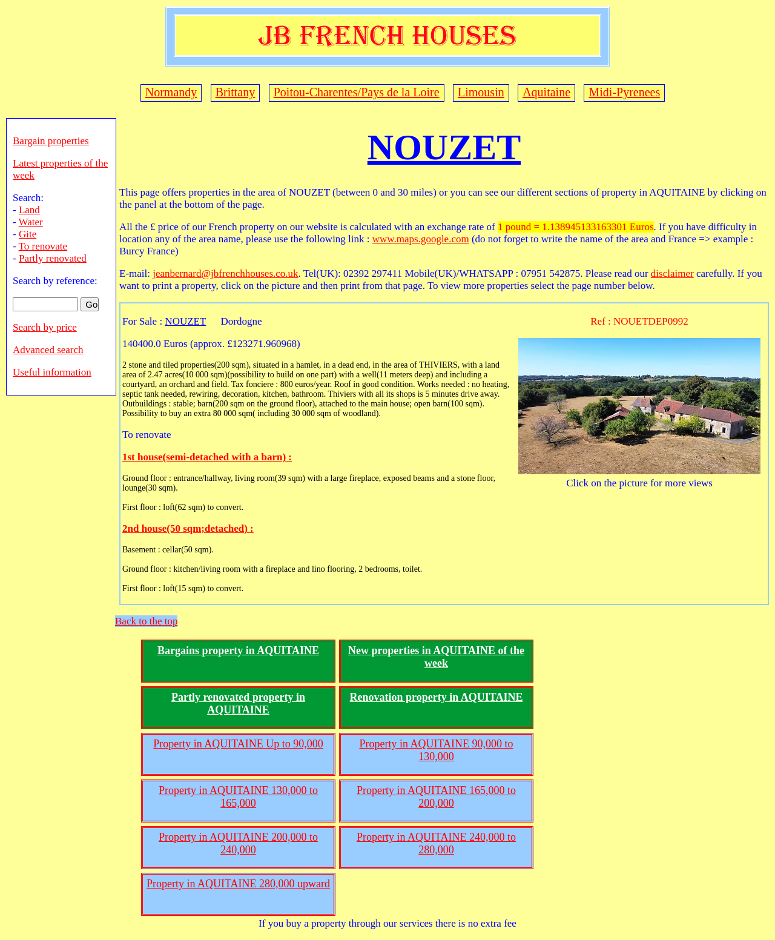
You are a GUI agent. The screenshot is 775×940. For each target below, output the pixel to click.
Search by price (45, 327)
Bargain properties (51, 141)
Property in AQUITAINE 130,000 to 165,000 (238, 796)
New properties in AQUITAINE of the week (436, 656)
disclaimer (672, 273)
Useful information (52, 372)
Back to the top (146, 621)
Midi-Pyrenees (624, 92)
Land (29, 210)
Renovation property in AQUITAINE (436, 697)
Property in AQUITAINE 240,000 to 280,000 (436, 843)
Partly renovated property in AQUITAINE (238, 703)
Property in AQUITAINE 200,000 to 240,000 (238, 843)
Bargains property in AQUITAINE (238, 650)
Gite (27, 234)
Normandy (171, 92)
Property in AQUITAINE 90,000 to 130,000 (436, 750)
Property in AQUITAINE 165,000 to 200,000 (436, 796)
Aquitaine (546, 92)
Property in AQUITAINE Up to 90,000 (238, 744)
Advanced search (48, 350)
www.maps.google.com (420, 239)
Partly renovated (53, 258)
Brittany (236, 92)
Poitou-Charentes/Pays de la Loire (357, 92)
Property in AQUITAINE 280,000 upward (238, 884)
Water (31, 222)
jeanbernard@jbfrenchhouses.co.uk (225, 273)
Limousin (481, 92)
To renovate (43, 246)
